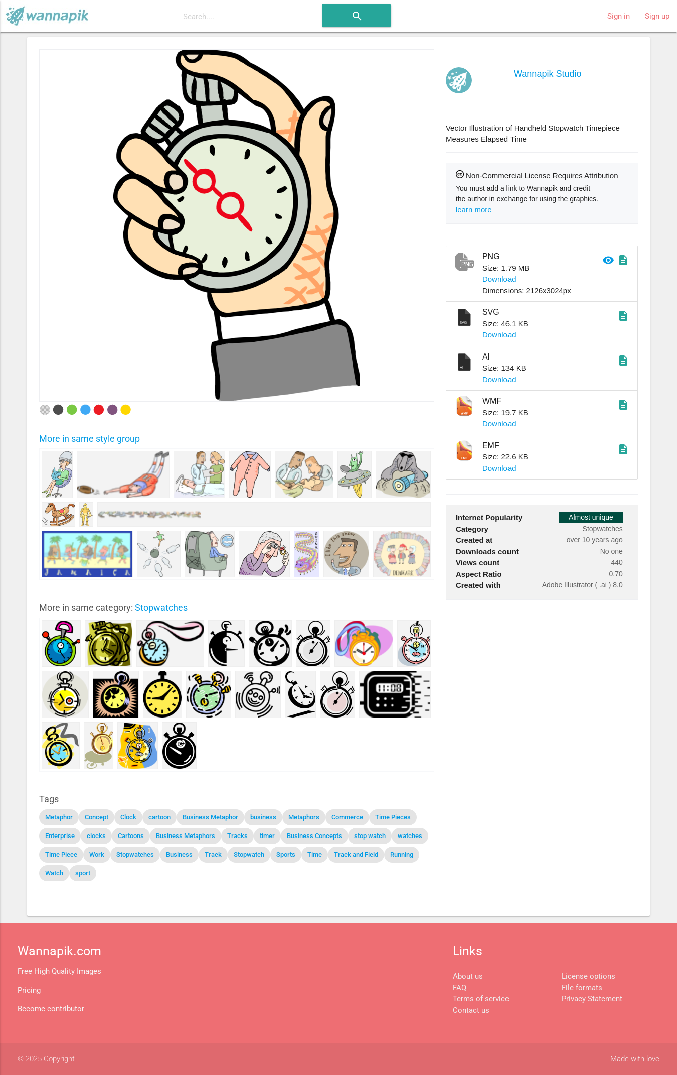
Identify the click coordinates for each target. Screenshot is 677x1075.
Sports (285, 854)
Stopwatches (161, 607)
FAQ (459, 987)
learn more (474, 209)
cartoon (159, 817)
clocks (96, 836)
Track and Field (356, 854)
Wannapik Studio (547, 74)
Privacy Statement (592, 998)
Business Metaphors (185, 836)
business (263, 817)
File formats (582, 987)
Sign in (618, 16)
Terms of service (481, 998)
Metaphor (59, 817)
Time (314, 854)
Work (96, 854)
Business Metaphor (210, 817)
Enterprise (60, 836)
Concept (96, 817)
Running (401, 854)
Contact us (471, 1010)
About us (468, 976)
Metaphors (303, 817)
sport (82, 873)
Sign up (657, 16)
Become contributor (51, 1008)
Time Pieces (393, 817)
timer (267, 836)
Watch (54, 873)
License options (588, 976)
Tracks (237, 836)
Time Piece (61, 854)
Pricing (29, 990)
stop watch (370, 836)
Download (499, 279)
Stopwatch (249, 854)
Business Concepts (314, 836)
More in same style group (89, 438)
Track (213, 854)
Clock (128, 817)
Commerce (347, 817)
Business (179, 854)
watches (410, 836)
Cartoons (131, 836)
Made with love (634, 1058)
